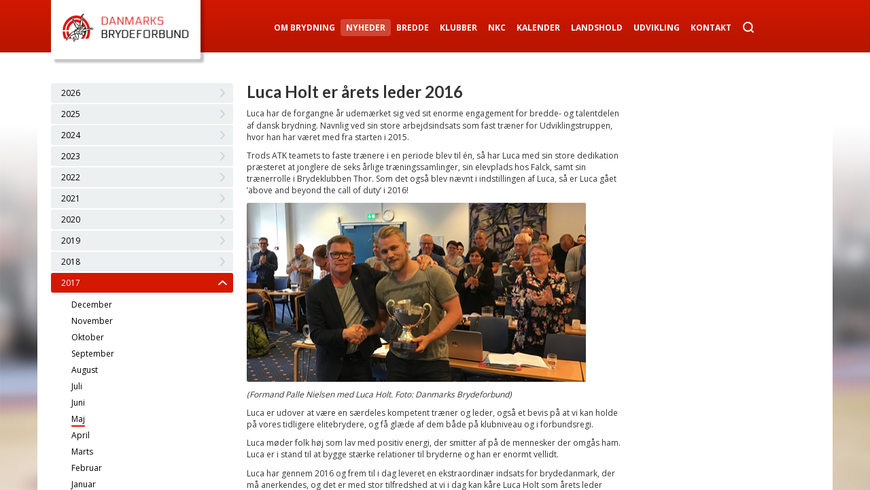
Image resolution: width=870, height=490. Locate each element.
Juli (76, 386)
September (92, 353)
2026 (70, 93)
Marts (82, 451)
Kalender (538, 27)
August (84, 370)
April (80, 435)
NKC (497, 27)
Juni (78, 402)
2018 (70, 261)
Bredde (412, 27)
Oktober (87, 337)
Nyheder (365, 27)
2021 (70, 198)
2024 (70, 135)
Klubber (458, 27)
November (92, 321)
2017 (70, 283)
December (91, 304)
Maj (78, 419)
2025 (70, 114)
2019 (70, 240)
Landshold (597, 27)
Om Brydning (304, 27)
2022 (70, 177)
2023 (70, 156)
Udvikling (656, 27)
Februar (86, 468)
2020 (70, 219)
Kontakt (711, 27)
